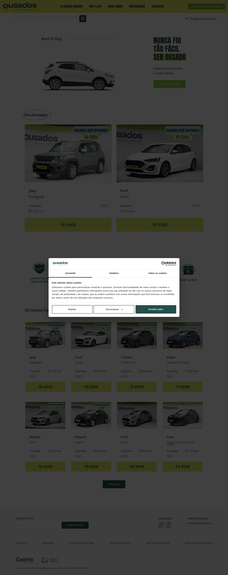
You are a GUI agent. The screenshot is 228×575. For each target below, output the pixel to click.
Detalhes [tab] (114, 273)
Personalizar (114, 309)
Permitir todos (155, 309)
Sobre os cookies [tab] (157, 273)
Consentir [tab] (70, 273)
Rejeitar (72, 309)
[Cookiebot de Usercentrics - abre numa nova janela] (163, 263)
